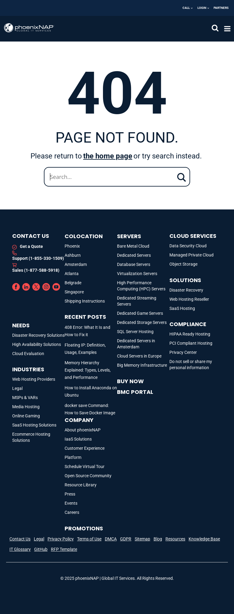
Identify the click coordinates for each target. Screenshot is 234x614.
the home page (107, 156)
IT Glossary (20, 549)
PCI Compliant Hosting (190, 343)
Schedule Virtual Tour (85, 466)
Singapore (74, 291)
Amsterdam (76, 264)
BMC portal (135, 392)
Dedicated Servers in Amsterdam (136, 343)
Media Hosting (26, 406)
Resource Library (81, 484)
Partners (221, 7)
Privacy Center (183, 352)
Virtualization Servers (137, 273)
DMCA (111, 538)
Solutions (185, 280)
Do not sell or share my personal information (190, 364)
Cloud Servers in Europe (139, 356)
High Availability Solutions (36, 344)
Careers (72, 512)
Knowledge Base (204, 538)
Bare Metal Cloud (133, 246)
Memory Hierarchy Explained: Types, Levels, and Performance (88, 370)
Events (71, 503)
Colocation (84, 236)
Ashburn (73, 255)
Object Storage (183, 264)
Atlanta (72, 273)
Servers (129, 236)
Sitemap (142, 538)
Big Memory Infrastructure (142, 365)
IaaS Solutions (78, 439)
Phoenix (72, 246)
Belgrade (73, 282)
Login (201, 7)
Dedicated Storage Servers (142, 322)
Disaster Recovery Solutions (38, 335)
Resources (175, 538)
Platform (73, 457)
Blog (158, 538)
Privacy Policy (61, 538)
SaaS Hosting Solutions (34, 425)
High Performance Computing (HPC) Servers (141, 285)
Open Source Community (88, 475)
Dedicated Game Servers (140, 313)
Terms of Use (89, 538)
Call (186, 7)
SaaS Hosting (182, 308)
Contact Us (19, 538)
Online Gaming (26, 415)
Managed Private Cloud (191, 255)
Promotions (84, 528)
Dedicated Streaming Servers (136, 301)
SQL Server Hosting (135, 331)
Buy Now (130, 381)
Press (70, 494)
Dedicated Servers (134, 255)
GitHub (41, 549)
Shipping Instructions (85, 301)
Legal (17, 388)
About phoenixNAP (83, 429)
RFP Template (64, 549)
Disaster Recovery (186, 290)
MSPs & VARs (25, 397)
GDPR (125, 538)
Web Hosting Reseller (189, 299)
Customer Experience (85, 448)
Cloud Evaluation (28, 353)
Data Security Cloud (188, 245)
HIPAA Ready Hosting (189, 334)
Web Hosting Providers (33, 379)
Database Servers (133, 264)
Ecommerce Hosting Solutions (31, 437)
